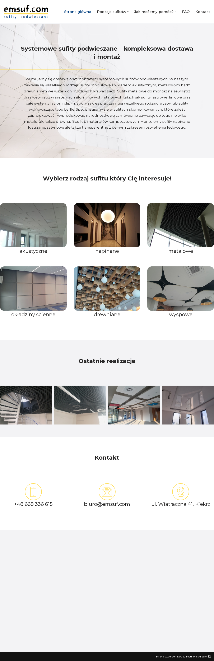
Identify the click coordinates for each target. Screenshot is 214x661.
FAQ (186, 12)
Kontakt (202, 12)
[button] (128, 11)
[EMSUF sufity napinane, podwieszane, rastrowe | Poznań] (26, 12)
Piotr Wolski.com (198, 656)
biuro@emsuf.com (107, 504)
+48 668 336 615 (33, 504)
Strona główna (77, 12)
